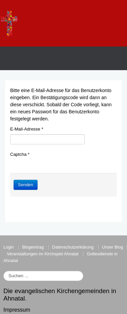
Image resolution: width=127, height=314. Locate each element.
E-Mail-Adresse (26, 129)
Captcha (19, 154)
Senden (25, 184)
